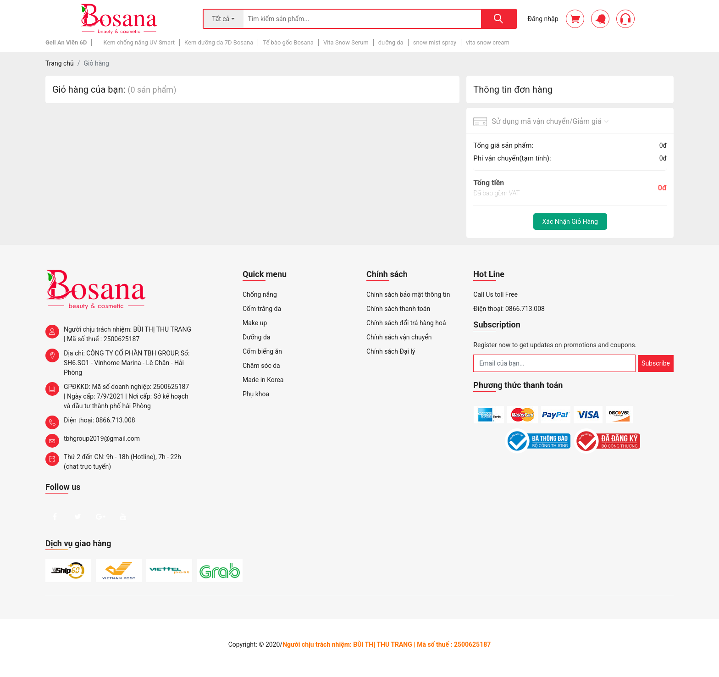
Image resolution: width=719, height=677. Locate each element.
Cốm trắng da (262, 308)
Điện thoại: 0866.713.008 (90, 422)
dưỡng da (391, 42)
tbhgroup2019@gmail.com (92, 441)
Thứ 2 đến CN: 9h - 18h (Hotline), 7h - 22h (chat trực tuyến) (113, 461)
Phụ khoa (256, 394)
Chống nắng (260, 294)
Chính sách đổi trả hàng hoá (406, 323)
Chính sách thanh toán (398, 308)
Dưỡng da (256, 337)
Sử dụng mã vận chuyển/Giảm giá (540, 121)
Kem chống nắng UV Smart (139, 42)
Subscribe (656, 363)
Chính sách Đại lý (390, 351)
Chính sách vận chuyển (399, 337)
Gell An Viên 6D (66, 42)
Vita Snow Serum (346, 42)
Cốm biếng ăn (262, 351)
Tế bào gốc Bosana (288, 42)
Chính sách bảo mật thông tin (408, 294)
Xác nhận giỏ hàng (570, 221)
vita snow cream (487, 42)
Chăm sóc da (261, 365)
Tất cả (220, 18)
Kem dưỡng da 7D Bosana (218, 42)
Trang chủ (59, 63)
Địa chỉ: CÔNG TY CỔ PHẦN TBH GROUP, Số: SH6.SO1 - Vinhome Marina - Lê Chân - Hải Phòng (117, 362)
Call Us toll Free (495, 294)
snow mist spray (434, 42)
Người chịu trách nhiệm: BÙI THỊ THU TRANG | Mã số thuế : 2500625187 (118, 334)
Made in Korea (263, 379)
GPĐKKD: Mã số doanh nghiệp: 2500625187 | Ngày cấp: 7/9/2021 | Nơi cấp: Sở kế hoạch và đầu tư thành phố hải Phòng (117, 396)
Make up (255, 323)
